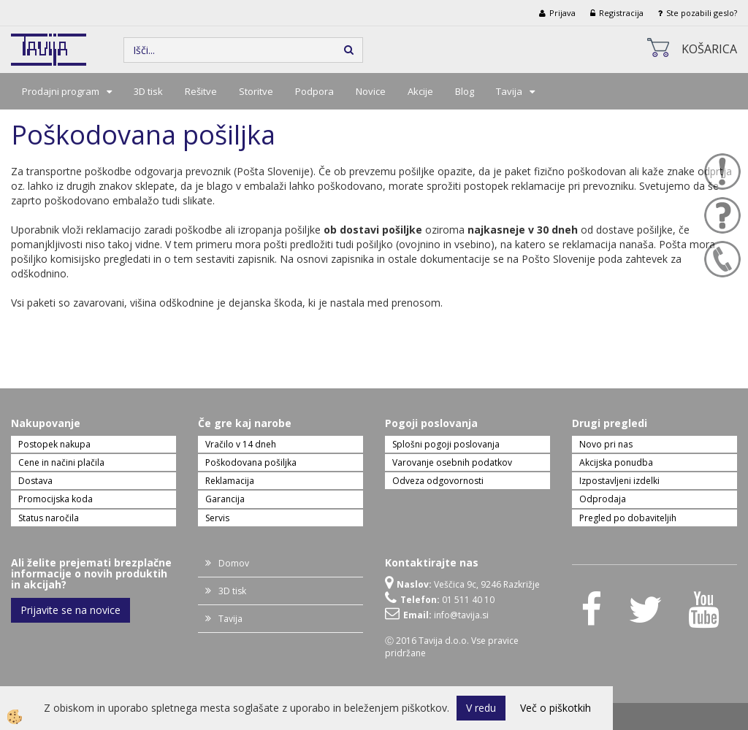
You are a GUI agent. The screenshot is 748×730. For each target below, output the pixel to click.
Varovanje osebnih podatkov (452, 462)
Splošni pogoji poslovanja (446, 444)
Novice (371, 91)
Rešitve (201, 91)
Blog (464, 91)
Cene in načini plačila (61, 462)
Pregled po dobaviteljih (627, 518)
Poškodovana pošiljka (251, 462)
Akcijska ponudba (616, 462)
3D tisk (148, 91)
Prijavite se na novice (70, 610)
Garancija (225, 499)
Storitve (256, 91)
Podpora (314, 91)
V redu (481, 708)
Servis (217, 518)
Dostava (35, 480)
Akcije (420, 91)
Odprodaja (602, 499)
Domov (233, 563)
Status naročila (48, 518)
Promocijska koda (55, 499)
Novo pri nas (606, 444)
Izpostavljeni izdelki (619, 480)
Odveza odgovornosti (438, 480)
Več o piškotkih (555, 708)
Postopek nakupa (54, 444)
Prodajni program (60, 91)
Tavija (509, 91)
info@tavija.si (461, 615)
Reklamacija (229, 480)
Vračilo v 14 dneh (240, 444)
